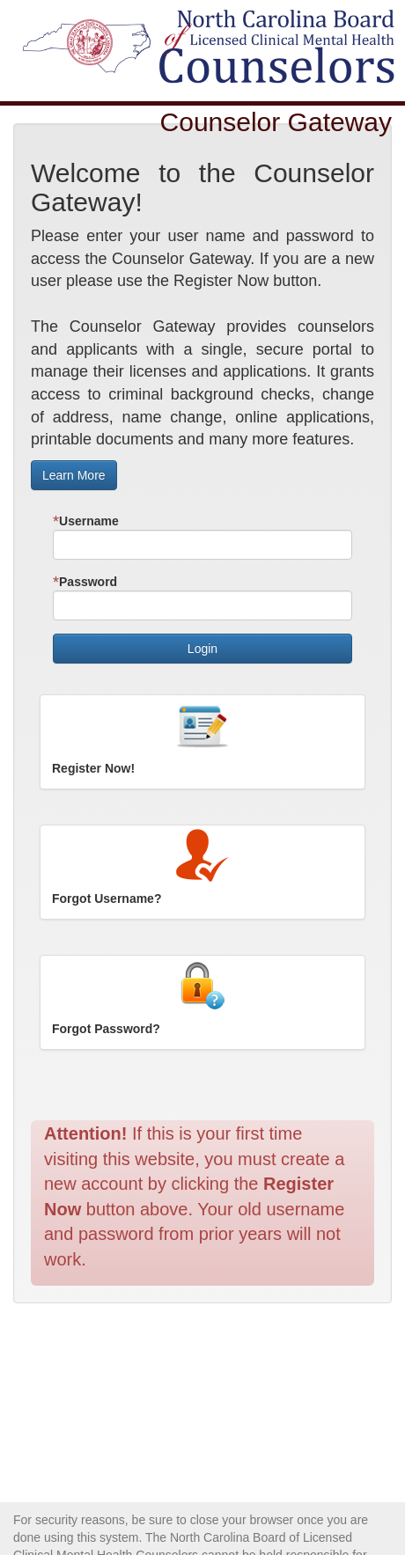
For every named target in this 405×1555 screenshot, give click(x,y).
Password (85, 582)
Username (86, 521)
